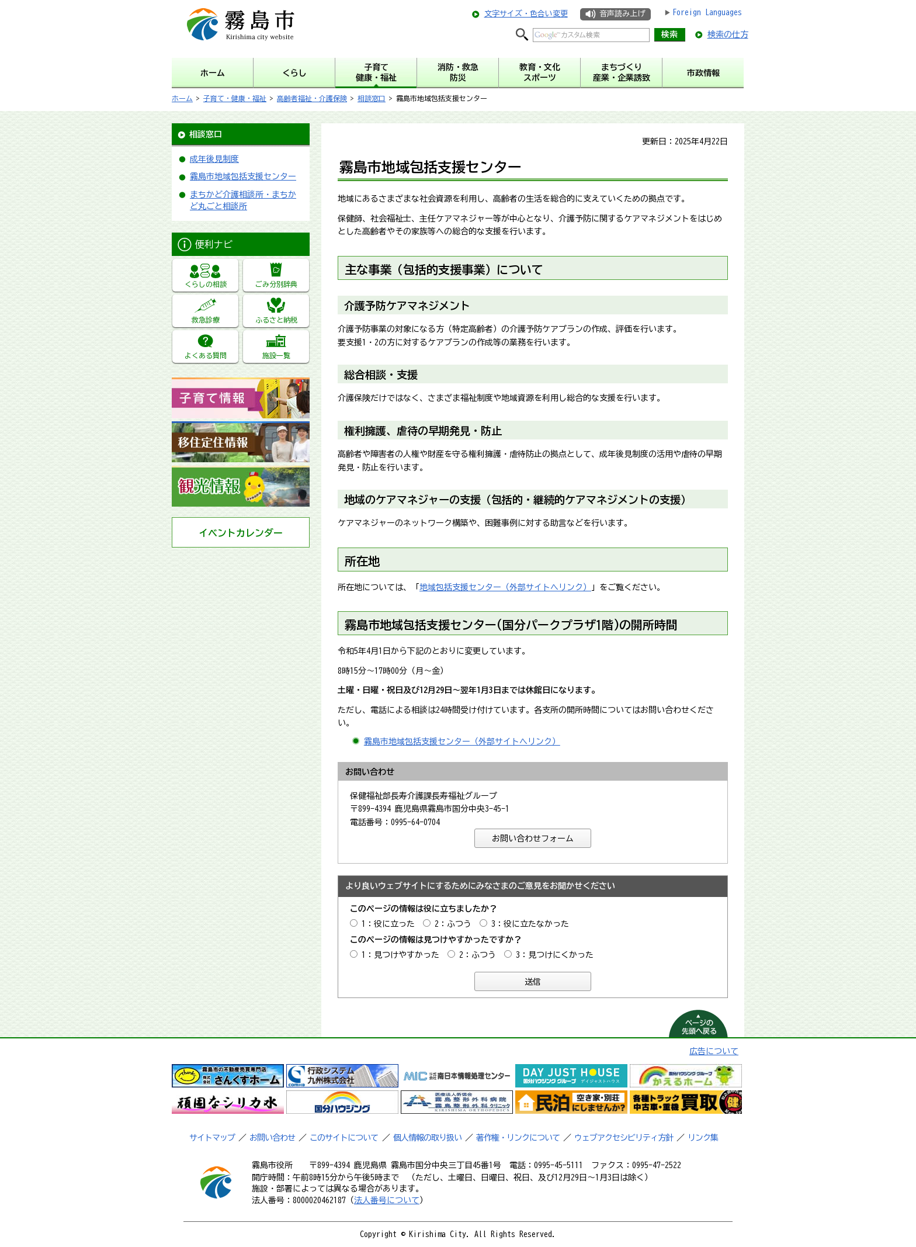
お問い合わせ (272, 1138)
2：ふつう (453, 924)
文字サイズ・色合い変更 (526, 14)
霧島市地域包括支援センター (243, 176)
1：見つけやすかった (400, 955)
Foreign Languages (707, 12)
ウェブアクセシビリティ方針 (623, 1138)
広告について (713, 1051)
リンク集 (703, 1138)
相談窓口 (372, 98)
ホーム (182, 98)
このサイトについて (344, 1138)
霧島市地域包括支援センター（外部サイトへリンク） (462, 741)
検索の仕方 (727, 34)
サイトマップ (212, 1138)
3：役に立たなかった (530, 924)
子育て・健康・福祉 (234, 98)
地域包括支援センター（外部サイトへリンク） (505, 587)
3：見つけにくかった (555, 955)
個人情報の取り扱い (427, 1138)
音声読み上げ (622, 14)
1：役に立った (388, 924)
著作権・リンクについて (518, 1138)
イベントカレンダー (241, 533)
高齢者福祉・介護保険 (312, 98)
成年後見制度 (214, 159)
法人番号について (386, 1200)
